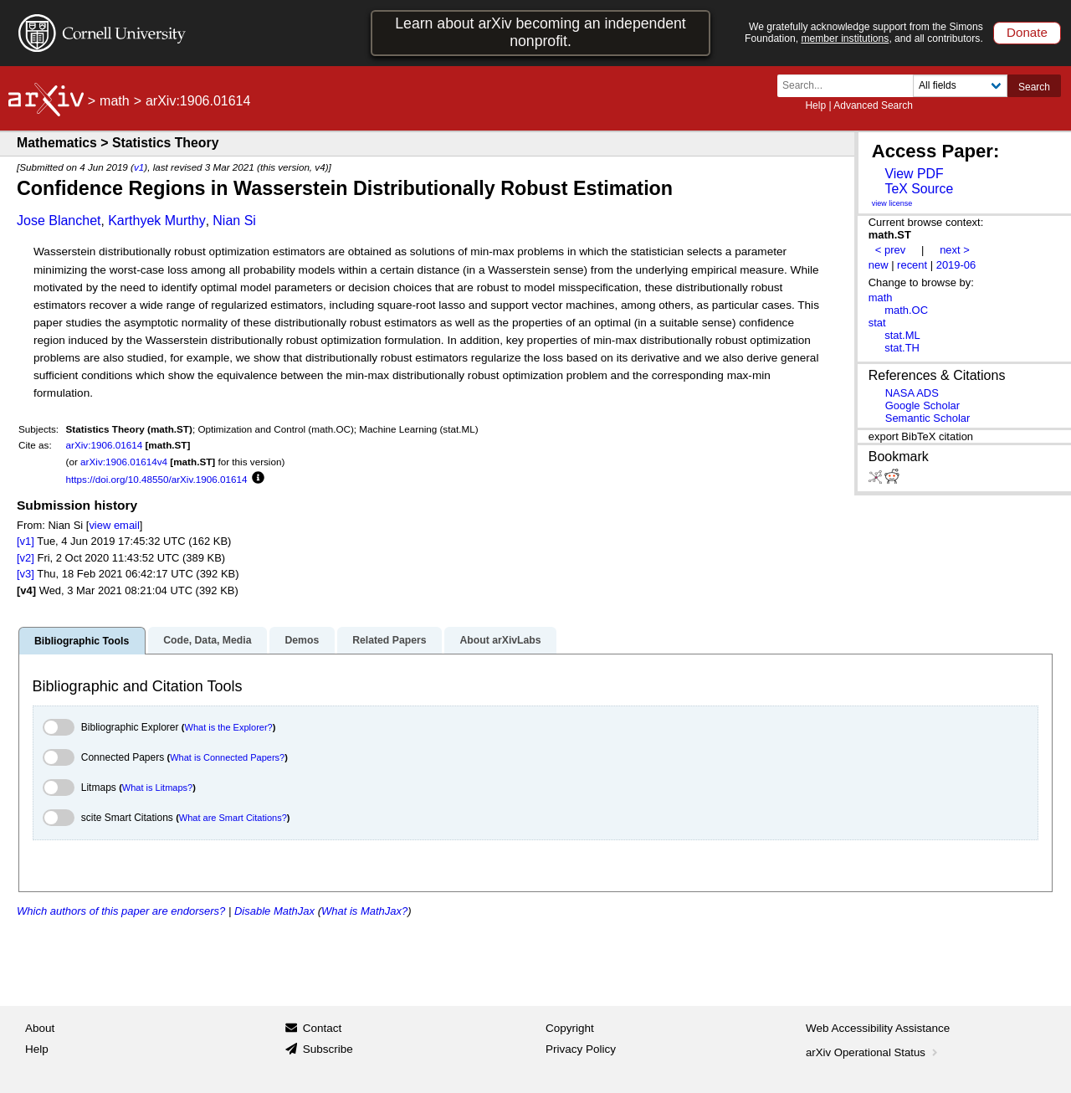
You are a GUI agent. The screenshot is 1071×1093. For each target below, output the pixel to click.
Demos (301, 640)
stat (877, 322)
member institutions (845, 38)
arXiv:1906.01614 (104, 444)
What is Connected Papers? (227, 757)
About (39, 1028)
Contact (322, 1028)
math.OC (906, 310)
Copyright (570, 1028)
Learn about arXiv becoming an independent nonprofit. (540, 32)
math (115, 101)
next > (955, 250)
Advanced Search (873, 105)
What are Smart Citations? (233, 818)
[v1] (25, 541)
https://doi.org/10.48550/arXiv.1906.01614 (157, 479)
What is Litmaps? (157, 788)
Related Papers (389, 640)
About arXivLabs (500, 640)
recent (912, 265)
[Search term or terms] (850, 85)
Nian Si (234, 220)
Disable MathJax (274, 911)
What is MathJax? (364, 911)
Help (815, 105)
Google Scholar (922, 405)
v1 (139, 167)
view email (114, 525)
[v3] (25, 573)
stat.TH (902, 347)
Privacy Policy (581, 1049)
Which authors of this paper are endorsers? (121, 911)
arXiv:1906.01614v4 (123, 461)
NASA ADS (912, 393)
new (879, 265)
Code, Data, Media (207, 640)
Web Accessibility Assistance (878, 1028)
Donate (1027, 32)
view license (892, 203)
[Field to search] (960, 85)
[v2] (25, 558)
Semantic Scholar (928, 418)
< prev (890, 250)
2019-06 (956, 265)
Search (1034, 87)
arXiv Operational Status (873, 1052)
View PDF (913, 174)
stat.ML (902, 335)
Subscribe (328, 1049)
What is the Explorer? (229, 727)
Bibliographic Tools (81, 641)
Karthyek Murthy (156, 220)
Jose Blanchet (59, 220)
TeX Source (918, 189)
